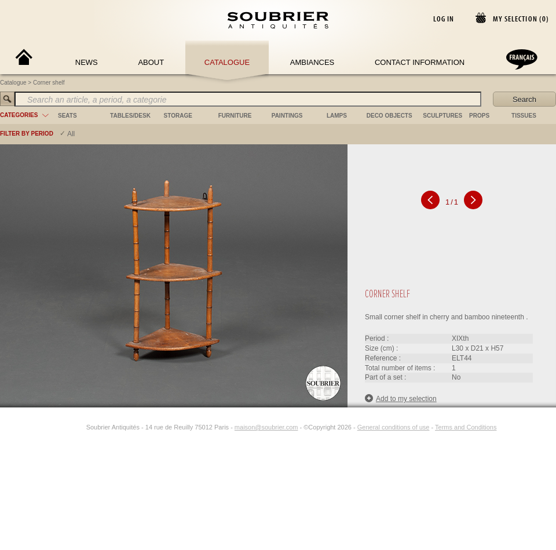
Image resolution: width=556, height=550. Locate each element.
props (479, 115)
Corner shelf (48, 82)
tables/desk (130, 115)
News (86, 62)
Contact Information (419, 62)
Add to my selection (401, 398)
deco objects (389, 115)
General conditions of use (393, 427)
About (151, 62)
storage (178, 115)
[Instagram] (79, 427)
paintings (287, 115)
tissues (523, 115)
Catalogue (227, 62)
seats (67, 115)
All (71, 134)
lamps (337, 115)
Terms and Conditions (465, 427)
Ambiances (312, 62)
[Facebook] (65, 427)
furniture (235, 115)
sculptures (442, 115)
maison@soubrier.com (266, 427)
